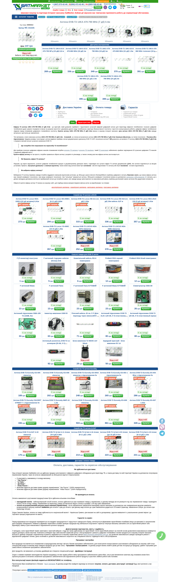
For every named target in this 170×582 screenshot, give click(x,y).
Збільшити (54, 33)
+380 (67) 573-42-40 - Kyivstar (94, 577)
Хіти (69, 10)
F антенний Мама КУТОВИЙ (113, 286)
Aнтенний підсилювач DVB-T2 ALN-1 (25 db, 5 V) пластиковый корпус (114, 315)
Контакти (78, 1)
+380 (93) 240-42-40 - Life (93, 580)
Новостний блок (88, 1)
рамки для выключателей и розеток (68, 570)
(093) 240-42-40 (95, 4)
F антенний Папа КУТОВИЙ (85, 286)
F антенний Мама (27, 286)
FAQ (112, 1)
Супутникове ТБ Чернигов (75, 575)
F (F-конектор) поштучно (27, 258)
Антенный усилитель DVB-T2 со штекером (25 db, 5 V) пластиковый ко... (56, 343)
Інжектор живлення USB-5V (56, 313)
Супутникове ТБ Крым (74, 576)
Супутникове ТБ (72, 580)
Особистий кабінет (54, 1)
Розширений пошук (93, 10)
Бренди (119, 1)
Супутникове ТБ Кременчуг (76, 577)
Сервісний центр (67, 1)
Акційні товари (58, 10)
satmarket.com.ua (137, 577)
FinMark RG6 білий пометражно (142, 258)
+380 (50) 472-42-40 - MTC (93, 578)
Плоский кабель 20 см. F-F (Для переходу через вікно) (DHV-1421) (85, 315)
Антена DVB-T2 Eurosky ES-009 (114, 400)
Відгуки (96, 122)
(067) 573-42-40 (60, 4)
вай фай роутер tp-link (92, 570)
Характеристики (84, 122)
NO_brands (29, 28)
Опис (73, 122)
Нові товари (78, 10)
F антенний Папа (56, 286)
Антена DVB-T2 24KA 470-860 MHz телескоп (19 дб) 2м (146, 51)
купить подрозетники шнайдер (40, 570)
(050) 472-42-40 (77, 4)
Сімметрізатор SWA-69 (142, 286)
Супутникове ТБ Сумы (74, 579)
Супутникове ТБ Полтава (75, 573)
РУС (141, 6)
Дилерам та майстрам (102, 1)
